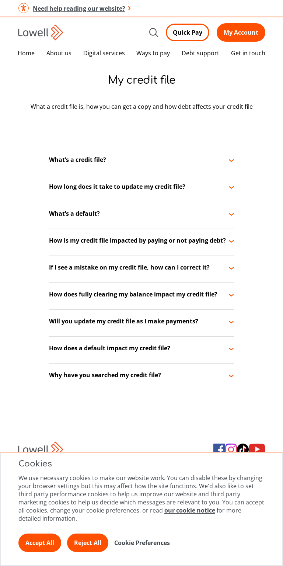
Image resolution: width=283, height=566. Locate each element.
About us (58, 53)
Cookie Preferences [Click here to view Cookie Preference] (142, 543)
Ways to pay (153, 53)
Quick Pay (187, 32)
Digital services (104, 53)
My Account (241, 32)
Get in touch (248, 53)
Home (26, 53)
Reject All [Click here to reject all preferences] (87, 543)
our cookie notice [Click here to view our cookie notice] (189, 510)
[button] (141, 161)
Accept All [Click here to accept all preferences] (39, 543)
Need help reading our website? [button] (74, 8)
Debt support (200, 53)
